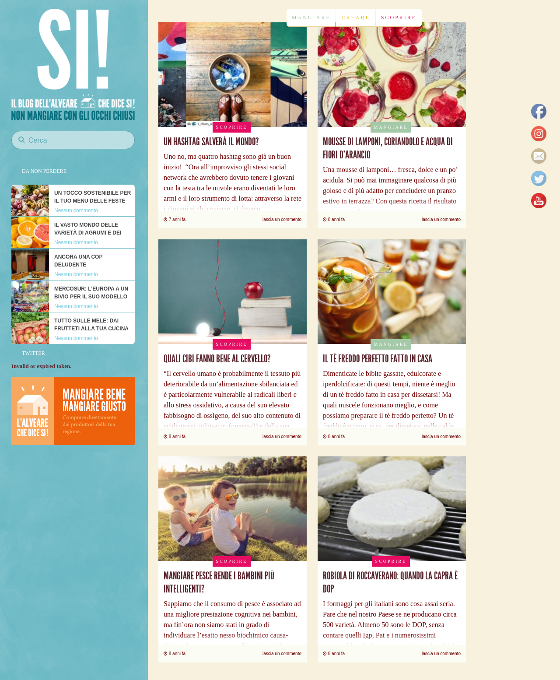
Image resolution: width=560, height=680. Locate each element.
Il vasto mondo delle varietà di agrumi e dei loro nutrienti (87, 233)
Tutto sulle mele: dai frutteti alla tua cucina (91, 325)
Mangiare (311, 17)
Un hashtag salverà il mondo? (211, 142)
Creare (355, 17)
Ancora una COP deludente (78, 261)
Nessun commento (76, 210)
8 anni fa (334, 219)
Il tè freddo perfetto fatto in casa (377, 359)
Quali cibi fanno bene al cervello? (217, 359)
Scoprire (398, 17)
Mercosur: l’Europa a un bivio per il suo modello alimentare (91, 297)
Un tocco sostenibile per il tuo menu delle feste (92, 197)
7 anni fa (175, 219)
